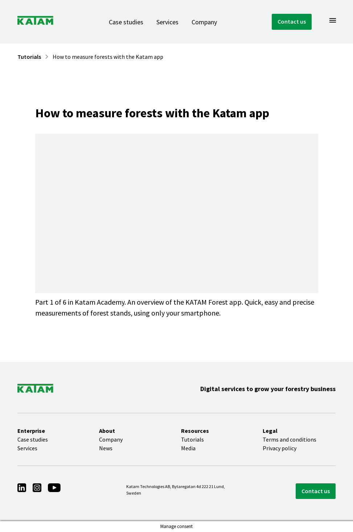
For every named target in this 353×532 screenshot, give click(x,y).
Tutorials (29, 56)
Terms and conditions (289, 439)
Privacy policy (279, 448)
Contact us (292, 21)
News (105, 448)
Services (167, 22)
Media (188, 448)
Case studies (126, 22)
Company (204, 22)
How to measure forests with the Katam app (108, 56)
